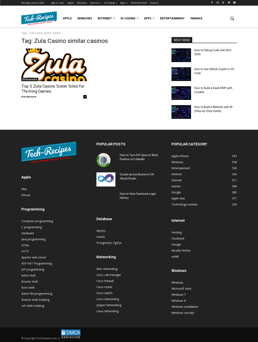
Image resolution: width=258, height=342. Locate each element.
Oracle (100, 237)
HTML (25, 245)
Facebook (177, 238)
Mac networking (106, 269)
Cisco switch (104, 293)
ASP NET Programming (36, 263)
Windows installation (184, 307)
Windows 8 (178, 301)
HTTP (25, 251)
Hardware (27, 233)
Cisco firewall (105, 281)
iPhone (25, 195)
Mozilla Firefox (181, 250)
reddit (175, 256)
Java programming (33, 239)
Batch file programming (36, 293)
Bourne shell (29, 281)
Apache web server (33, 257)
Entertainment (30, 79)
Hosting (176, 232)
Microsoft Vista (181, 288)
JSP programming (32, 269)
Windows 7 (178, 294)
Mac (24, 189)
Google (176, 244)
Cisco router (104, 287)
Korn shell (27, 287)
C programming (31, 227)
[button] (232, 18)
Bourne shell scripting (35, 300)
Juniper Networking (108, 305)
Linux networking (107, 311)
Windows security (182, 313)
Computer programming (37, 221)
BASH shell (28, 275)
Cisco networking (107, 299)
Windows (177, 282)
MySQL (101, 231)
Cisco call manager (108, 275)
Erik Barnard (28, 96)
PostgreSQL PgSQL (109, 243)
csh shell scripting (32, 306)
